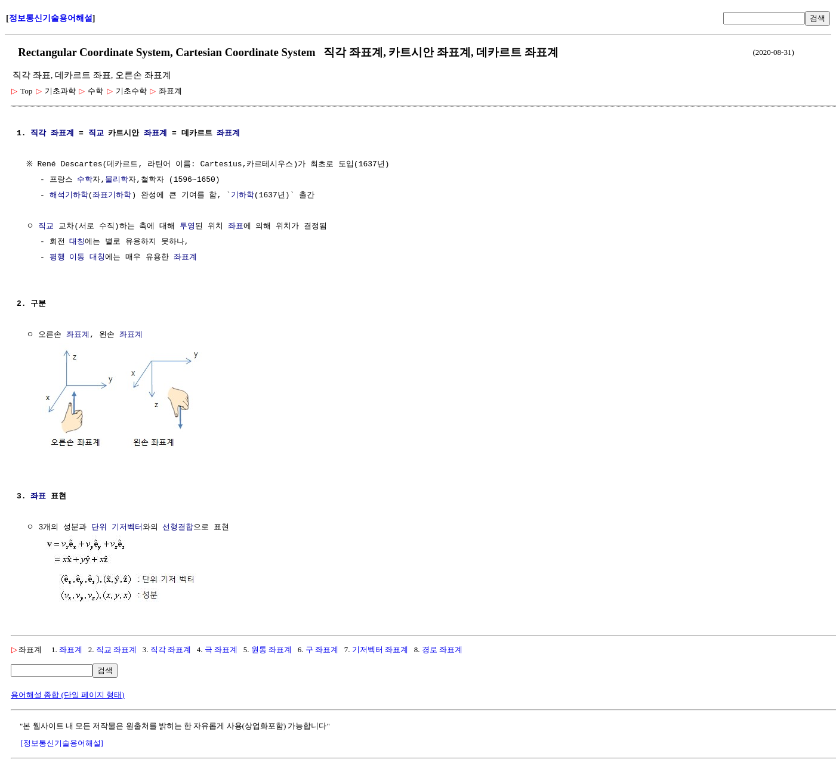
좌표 (235, 226)
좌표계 (62, 133)
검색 (817, 18)
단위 (99, 526)
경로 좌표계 (442, 647)
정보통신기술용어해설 (50, 18)
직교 (96, 133)
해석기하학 (69, 195)
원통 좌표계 (271, 647)
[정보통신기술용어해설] (61, 740)
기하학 (242, 195)
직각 (38, 133)
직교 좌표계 (116, 647)
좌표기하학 (111, 195)
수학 (84, 180)
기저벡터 (127, 526)
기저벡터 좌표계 (380, 647)
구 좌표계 (322, 647)
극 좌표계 (221, 647)
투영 (187, 226)
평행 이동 (67, 257)
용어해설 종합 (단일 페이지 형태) (68, 692)
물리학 (116, 180)
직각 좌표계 (170, 647)
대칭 (77, 242)
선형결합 (177, 526)
